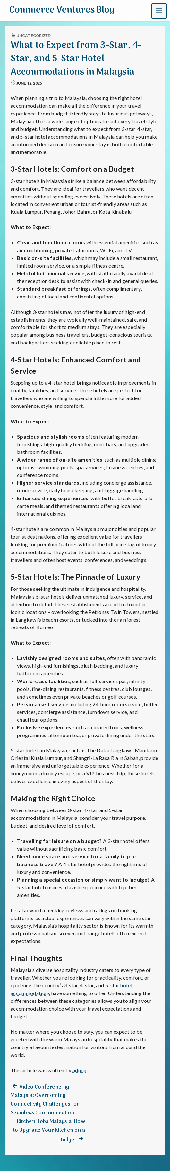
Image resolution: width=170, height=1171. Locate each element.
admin (79, 1070)
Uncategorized (33, 35)
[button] (159, 10)
